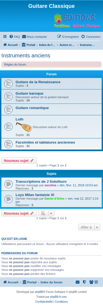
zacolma (50, 185)
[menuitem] (14, 36)
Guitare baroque (29, 93)
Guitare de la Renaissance (38, 82)
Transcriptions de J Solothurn (41, 181)
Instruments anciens (25, 55)
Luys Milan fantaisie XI (35, 195)
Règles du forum (15, 64)
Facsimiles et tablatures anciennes (45, 142)
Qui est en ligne (14, 238)
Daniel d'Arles (54, 198)
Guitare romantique (32, 108)
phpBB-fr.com (58, 296)
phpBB (39, 291)
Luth (19, 119)
